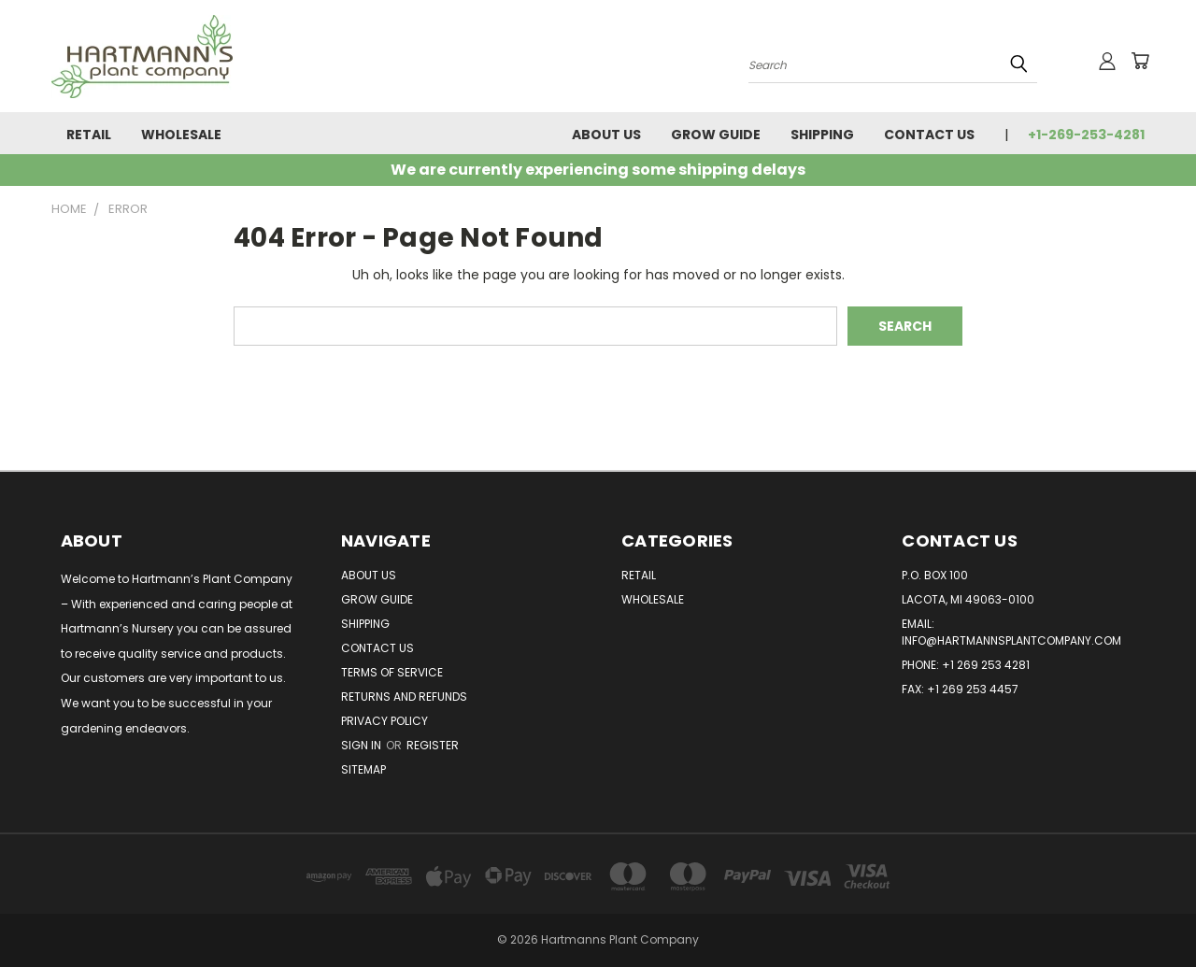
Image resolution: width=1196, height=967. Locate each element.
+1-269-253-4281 (1086, 134)
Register (432, 745)
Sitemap (363, 769)
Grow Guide (716, 134)
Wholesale (181, 134)
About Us (606, 134)
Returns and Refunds (404, 696)
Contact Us (929, 134)
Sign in (362, 745)
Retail (88, 134)
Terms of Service (392, 672)
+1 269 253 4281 (986, 665)
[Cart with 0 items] (1140, 60)
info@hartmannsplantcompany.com (1011, 640)
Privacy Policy (384, 721)
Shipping (822, 134)
